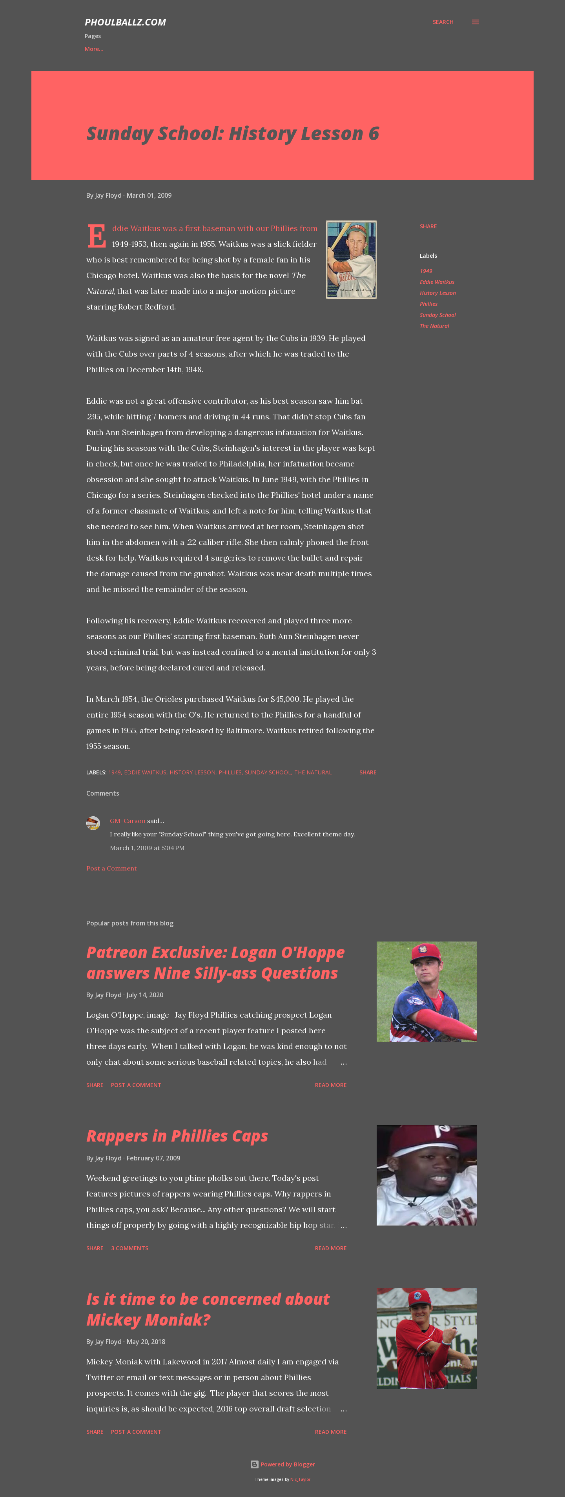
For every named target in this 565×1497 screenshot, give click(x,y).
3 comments (129, 1248)
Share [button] (428, 226)
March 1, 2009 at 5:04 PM (147, 848)
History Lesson (438, 293)
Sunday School (438, 315)
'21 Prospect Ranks (181, 49)
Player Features (251, 49)
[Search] (443, 22)
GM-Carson (128, 821)
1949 (426, 271)
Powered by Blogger (282, 1464)
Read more (331, 1085)
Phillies (428, 304)
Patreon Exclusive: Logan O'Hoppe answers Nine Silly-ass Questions (215, 962)
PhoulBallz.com (125, 21)
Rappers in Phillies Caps (177, 1135)
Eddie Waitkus (437, 282)
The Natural (434, 326)
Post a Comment (111, 868)
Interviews (309, 49)
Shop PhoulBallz (368, 49)
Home (93, 49)
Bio (128, 49)
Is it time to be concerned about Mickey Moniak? (208, 1309)
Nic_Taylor (300, 1479)
